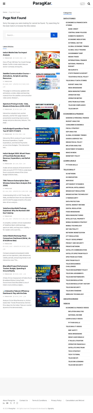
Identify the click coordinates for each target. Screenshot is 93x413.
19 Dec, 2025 (17, 274)
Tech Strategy (74, 351)
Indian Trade (73, 57)
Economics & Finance (73, 114)
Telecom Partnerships (75, 277)
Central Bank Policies (77, 32)
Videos (66, 304)
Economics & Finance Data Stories (76, 24)
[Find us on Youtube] (7, 403)
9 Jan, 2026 (17, 163)
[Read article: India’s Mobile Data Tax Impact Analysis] (48, 60)
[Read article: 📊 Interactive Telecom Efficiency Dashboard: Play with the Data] (48, 298)
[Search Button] (89, 3)
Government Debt (75, 53)
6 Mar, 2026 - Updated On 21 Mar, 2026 (16, 84)
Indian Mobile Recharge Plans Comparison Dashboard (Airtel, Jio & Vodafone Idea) (17, 238)
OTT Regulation (72, 236)
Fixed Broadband (73, 212)
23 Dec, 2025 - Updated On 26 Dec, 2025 (16, 246)
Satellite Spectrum (76, 347)
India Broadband (75, 88)
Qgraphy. (51, 408)
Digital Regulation (73, 208)
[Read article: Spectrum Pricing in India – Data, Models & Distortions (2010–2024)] (48, 111)
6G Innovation (71, 177)
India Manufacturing (77, 91)
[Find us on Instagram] (17, 403)
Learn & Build (69, 161)
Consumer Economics (75, 125)
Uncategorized (70, 299)
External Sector (75, 43)
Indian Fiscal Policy (74, 142)
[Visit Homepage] (42, 4)
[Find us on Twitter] (11, 403)
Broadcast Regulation (75, 191)
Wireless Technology (75, 294)
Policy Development (74, 239)
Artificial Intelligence (75, 187)
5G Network (71, 174)
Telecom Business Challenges (73, 265)
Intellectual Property (75, 219)
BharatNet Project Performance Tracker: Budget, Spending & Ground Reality (15, 268)
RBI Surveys (73, 70)
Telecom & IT (69, 170)
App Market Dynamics (75, 184)
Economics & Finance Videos (77, 308)
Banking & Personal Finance (77, 118)
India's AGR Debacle (76, 337)
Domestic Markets (76, 36)
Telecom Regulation (74, 280)
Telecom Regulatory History (78, 284)
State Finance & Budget (77, 73)
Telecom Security (73, 287)
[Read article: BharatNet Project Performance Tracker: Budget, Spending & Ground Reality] (48, 273)
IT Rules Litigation (75, 341)
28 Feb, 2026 (17, 109)
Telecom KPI (73, 109)
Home (5, 12)
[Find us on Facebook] (14, 403)
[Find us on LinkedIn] (4, 403)
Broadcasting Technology (77, 194)
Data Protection (73, 201)
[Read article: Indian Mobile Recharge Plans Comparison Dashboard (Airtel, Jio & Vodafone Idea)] (48, 243)
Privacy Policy (56, 400)
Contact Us (23, 400)
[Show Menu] (4, 3)
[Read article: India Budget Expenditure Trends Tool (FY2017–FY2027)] (48, 136)
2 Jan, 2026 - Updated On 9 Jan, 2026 (15, 219)
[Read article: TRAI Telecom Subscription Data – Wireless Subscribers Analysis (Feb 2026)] (48, 188)
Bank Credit (73, 29)
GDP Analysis (71, 132)
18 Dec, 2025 (17, 296)
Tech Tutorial (74, 354)
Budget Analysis (75, 84)
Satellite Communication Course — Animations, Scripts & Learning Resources (17, 75)
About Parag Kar (9, 400)
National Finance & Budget (76, 65)
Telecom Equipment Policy (77, 270)
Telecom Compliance (76, 105)
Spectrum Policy (73, 260)
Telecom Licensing (75, 361)
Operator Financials (76, 344)
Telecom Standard (73, 291)
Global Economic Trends (78, 46)
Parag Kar (8, 58)
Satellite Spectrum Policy (77, 253)
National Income (75, 315)
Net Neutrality (72, 229)
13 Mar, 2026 (17, 58)
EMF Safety (73, 330)
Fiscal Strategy (72, 128)
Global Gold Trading (77, 50)
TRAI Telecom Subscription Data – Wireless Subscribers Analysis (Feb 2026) (17, 183)
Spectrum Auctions (76, 102)
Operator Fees (74, 95)
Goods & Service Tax (74, 138)
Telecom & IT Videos (74, 326)
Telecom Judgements (74, 273)
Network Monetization (75, 232)
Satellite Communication (76, 250)
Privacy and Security (75, 243)
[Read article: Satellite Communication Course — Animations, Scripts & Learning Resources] (48, 81)
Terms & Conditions (39, 400)
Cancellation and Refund (75, 400)
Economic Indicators (77, 39)
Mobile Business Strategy (76, 222)
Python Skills (72, 165)
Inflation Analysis (73, 146)
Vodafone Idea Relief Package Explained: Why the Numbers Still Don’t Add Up (16, 210)
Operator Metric (75, 98)
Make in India (71, 152)
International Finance (77, 60)
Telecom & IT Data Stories (76, 80)
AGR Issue (70, 180)
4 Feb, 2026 (17, 134)
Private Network (73, 246)
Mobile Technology (74, 226)
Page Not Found (14, 12)
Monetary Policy (73, 156)
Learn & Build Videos (74, 319)
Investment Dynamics (75, 149)
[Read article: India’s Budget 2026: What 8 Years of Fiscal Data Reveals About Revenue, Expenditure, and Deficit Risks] (48, 161)
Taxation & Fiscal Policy (78, 77)
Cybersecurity (72, 198)
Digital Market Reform (75, 205)
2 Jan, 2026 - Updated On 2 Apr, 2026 (15, 191)
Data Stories (69, 18)
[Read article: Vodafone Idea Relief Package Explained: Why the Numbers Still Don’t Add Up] (48, 215)
